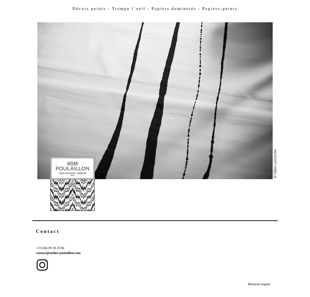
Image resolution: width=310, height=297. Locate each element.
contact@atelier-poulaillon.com (58, 253)
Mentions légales (259, 284)
